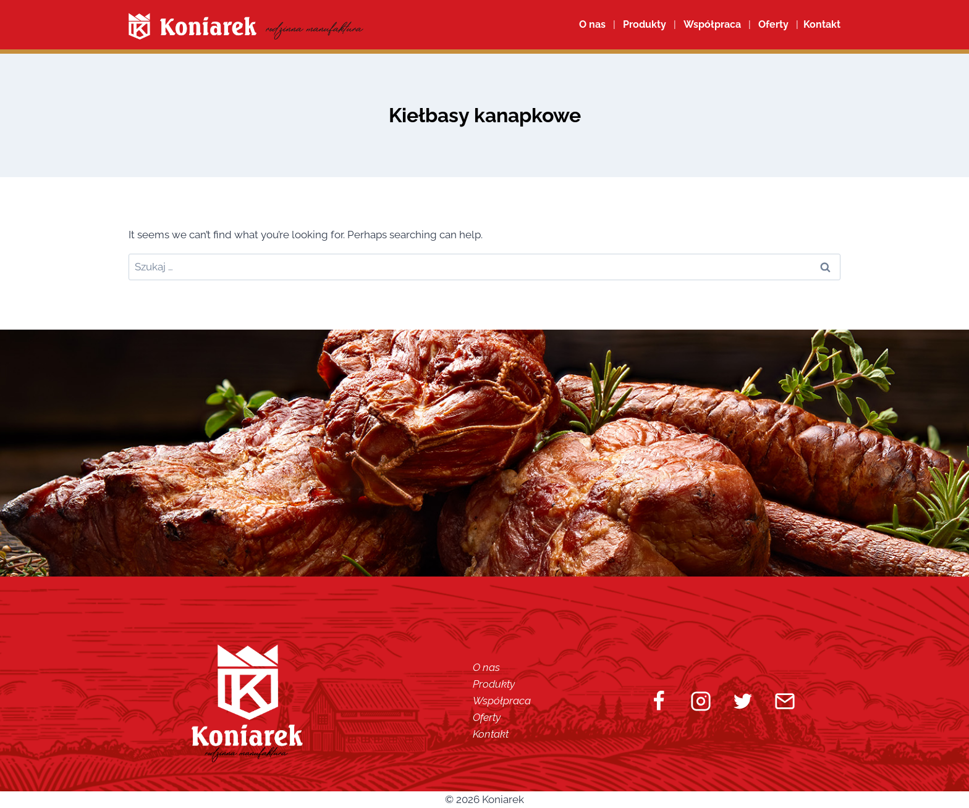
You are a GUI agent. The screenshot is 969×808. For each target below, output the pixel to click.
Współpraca (712, 24)
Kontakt (491, 734)
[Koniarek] (246, 26)
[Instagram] (701, 701)
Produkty (494, 684)
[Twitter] (743, 701)
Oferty (487, 717)
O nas (592, 24)
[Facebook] (659, 701)
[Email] (785, 701)
